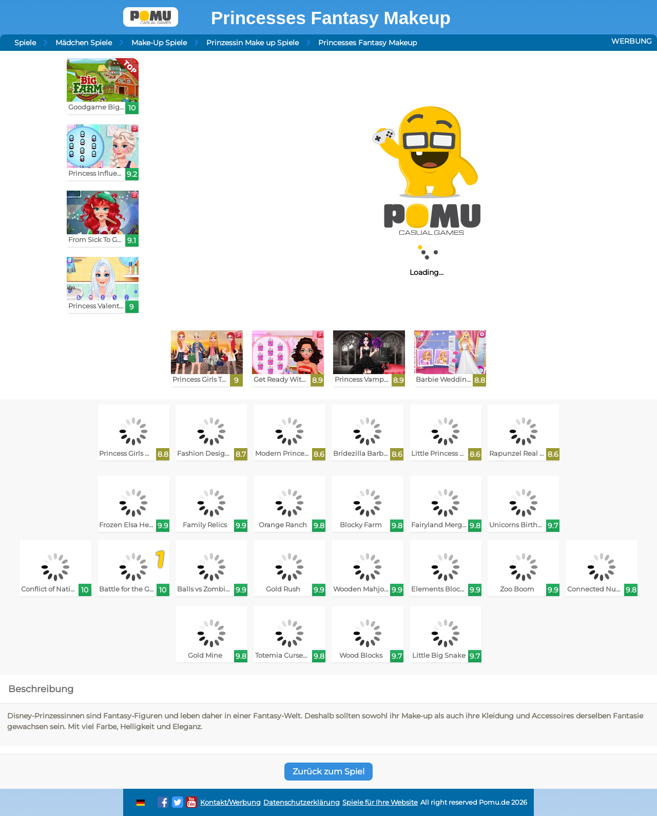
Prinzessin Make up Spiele (252, 42)
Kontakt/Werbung (230, 802)
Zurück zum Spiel (328, 771)
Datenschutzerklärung (301, 802)
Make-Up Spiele (159, 42)
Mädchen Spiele (83, 42)
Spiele (25, 42)
